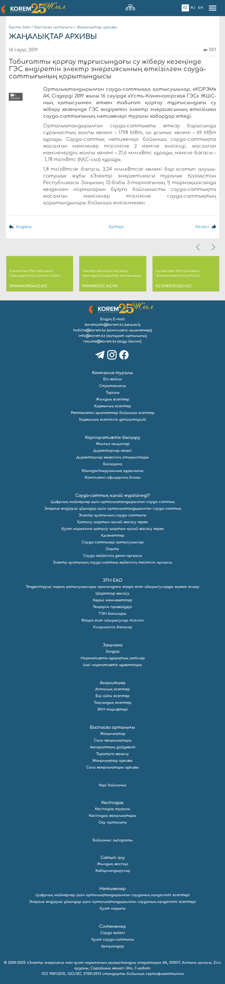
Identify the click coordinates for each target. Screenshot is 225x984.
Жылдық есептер (112, 399)
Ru (192, 8)
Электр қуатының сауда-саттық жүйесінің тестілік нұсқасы (112, 562)
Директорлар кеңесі (112, 451)
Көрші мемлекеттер (112, 600)
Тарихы (113, 393)
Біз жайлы (112, 379)
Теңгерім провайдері (112, 607)
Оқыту (112, 549)
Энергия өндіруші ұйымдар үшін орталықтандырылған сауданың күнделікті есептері (112, 902)
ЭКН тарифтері (112, 709)
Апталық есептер (112, 689)
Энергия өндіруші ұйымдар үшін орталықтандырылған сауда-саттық (112, 508)
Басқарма (112, 464)
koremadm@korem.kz (104, 325)
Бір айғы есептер (112, 696)
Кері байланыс (113, 785)
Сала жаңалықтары (113, 740)
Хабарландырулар (112, 871)
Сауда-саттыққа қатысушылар (112, 542)
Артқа (116, 227)
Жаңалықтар (112, 734)
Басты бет (19, 27)
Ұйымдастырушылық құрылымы (112, 471)
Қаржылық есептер (112, 406)
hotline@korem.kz (89, 330)
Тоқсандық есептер (112, 703)
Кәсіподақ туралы (112, 809)
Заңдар (112, 651)
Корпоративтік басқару (112, 437)
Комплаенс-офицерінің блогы (113, 477)
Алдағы (24, 227)
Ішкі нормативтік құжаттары (112, 665)
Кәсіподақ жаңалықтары (112, 816)
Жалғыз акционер (112, 444)
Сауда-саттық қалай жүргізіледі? (112, 495)
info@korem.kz (92, 336)
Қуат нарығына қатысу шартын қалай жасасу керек (113, 529)
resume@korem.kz (99, 341)
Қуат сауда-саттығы (112, 939)
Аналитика (112, 683)
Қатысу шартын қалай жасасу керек (112, 522)
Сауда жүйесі (112, 933)
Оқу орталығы (112, 822)
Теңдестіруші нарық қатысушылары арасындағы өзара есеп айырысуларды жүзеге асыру (113, 587)
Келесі (202, 227)
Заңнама (112, 645)
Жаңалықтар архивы (97, 27)
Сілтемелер (112, 926)
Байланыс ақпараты (113, 840)
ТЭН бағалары (112, 614)
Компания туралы (112, 373)
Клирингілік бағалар (112, 627)
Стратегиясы (112, 386)
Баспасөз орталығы (53, 27)
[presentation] (198, 247)
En (200, 8)
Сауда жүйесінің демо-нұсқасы (112, 556)
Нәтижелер (112, 889)
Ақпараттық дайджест (112, 747)
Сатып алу (112, 857)
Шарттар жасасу (112, 593)
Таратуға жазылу (112, 754)
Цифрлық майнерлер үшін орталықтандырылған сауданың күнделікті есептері (112, 895)
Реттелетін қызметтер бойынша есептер (112, 413)
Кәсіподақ (112, 802)
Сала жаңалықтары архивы (112, 767)
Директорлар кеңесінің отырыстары (112, 457)
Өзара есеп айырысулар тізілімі (112, 620)
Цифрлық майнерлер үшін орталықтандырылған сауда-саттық (112, 502)
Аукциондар (112, 946)
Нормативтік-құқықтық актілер (113, 658)
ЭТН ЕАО (112, 580)
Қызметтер (112, 535)
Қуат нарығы (113, 908)
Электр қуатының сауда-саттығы (112, 515)
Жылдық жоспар (112, 864)
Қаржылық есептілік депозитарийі (112, 419)
